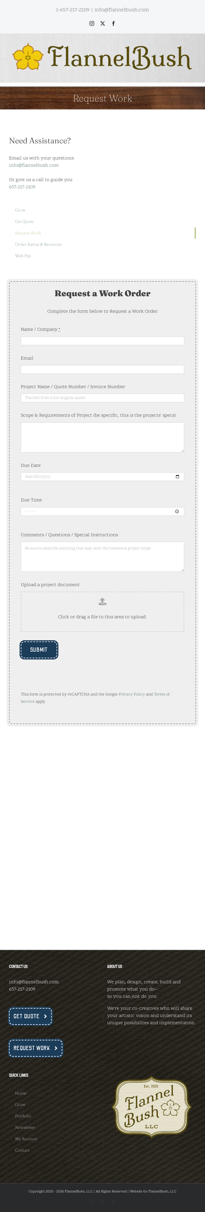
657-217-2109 (22, 187)
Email (27, 358)
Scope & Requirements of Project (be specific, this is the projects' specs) (98, 415)
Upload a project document (50, 585)
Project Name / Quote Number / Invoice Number (73, 387)
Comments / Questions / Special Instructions (69, 535)
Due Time (31, 500)
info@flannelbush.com (122, 10)
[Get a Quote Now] (30, 1016)
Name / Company (40, 329)
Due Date (31, 465)
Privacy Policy (132, 694)
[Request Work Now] (35, 1048)
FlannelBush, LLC (162, 1191)
